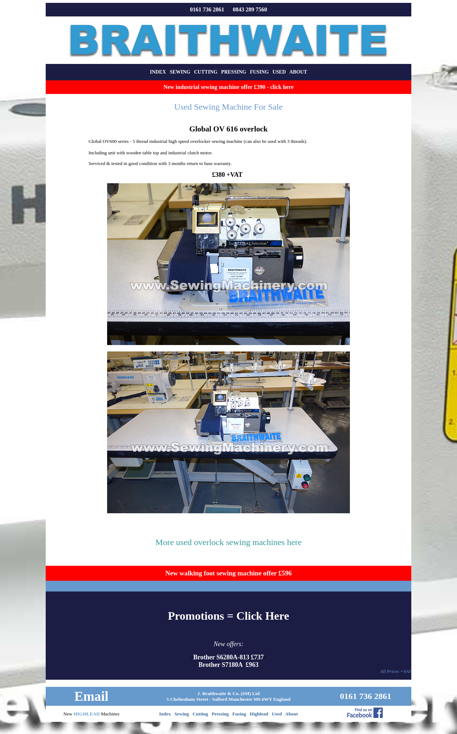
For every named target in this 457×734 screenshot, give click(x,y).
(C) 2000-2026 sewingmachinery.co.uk (228, 727)
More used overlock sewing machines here (228, 542)
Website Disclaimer (91, 726)
